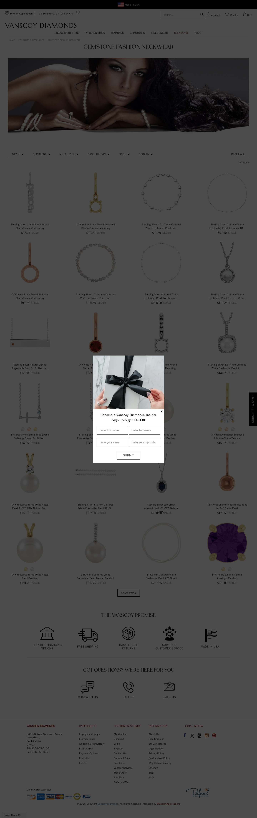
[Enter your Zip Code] (144, 442)
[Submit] (128, 456)
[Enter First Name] (112, 430)
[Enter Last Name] (144, 430)
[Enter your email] (112, 442)
